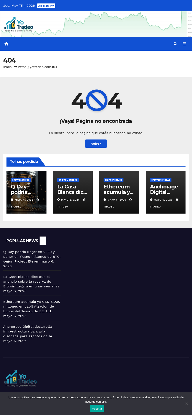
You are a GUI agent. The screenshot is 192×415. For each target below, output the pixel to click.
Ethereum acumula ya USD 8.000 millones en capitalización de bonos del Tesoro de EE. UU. (31, 306)
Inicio (7, 67)
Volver (96, 143)
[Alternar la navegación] (184, 43)
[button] (175, 44)
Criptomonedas (68, 180)
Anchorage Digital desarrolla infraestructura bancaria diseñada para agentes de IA (27, 331)
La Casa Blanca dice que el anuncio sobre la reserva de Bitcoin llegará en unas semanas (31, 281)
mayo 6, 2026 (25, 199)
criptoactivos (20, 180)
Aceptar (97, 408)
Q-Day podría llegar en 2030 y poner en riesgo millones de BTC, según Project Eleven (32, 256)
